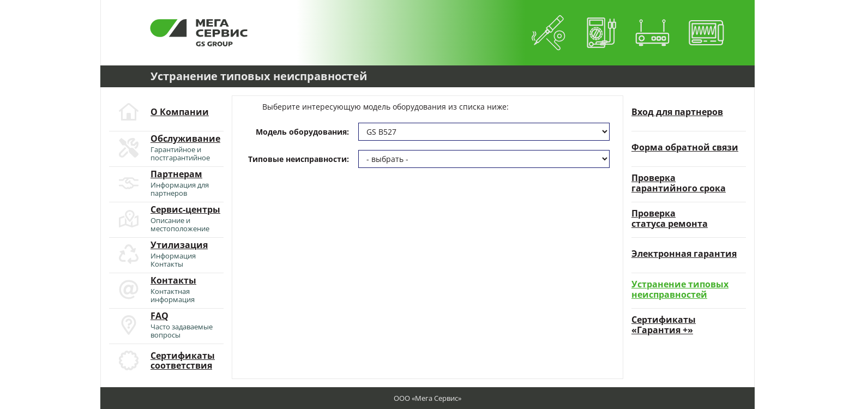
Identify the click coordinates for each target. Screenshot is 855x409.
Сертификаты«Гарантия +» (663, 325)
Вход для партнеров (677, 112)
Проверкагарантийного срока (678, 183)
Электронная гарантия (684, 253)
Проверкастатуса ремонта (669, 218)
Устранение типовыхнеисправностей (679, 289)
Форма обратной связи (684, 147)
